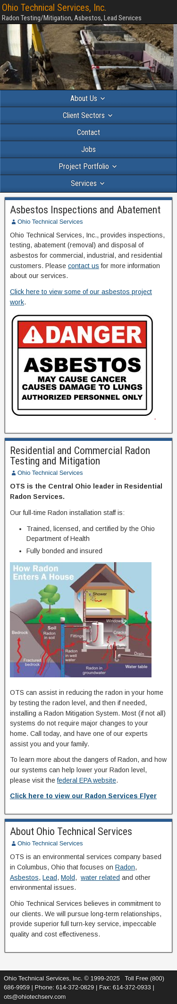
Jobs (88, 149)
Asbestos (24, 877)
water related (100, 877)
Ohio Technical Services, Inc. (54, 7)
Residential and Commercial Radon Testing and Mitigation (80, 456)
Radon (125, 867)
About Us (83, 98)
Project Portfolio (84, 166)
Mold (68, 877)
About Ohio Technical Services (71, 831)
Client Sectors (84, 115)
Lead (49, 877)
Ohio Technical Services (50, 221)
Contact (88, 132)
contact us (83, 266)
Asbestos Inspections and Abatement (85, 210)
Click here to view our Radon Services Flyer (83, 796)
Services (84, 183)
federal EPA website (86, 780)
